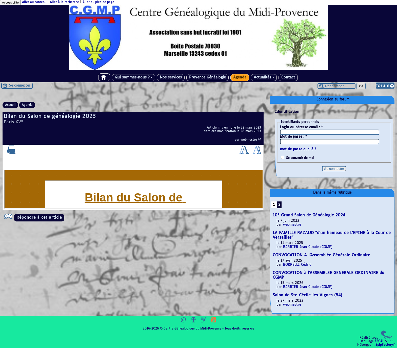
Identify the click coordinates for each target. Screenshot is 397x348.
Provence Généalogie (207, 77)
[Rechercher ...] (336, 86)
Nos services (171, 77)
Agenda (239, 77)
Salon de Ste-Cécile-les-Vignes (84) (307, 295)
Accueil (10, 105)
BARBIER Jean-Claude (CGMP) (307, 247)
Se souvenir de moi (300, 158)
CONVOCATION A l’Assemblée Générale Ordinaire (321, 255)
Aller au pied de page (98, 2)
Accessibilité (10, 2)
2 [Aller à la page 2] (279, 205)
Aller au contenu (34, 2)
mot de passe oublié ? (298, 149)
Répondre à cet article (39, 217)
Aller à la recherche (64, 2)
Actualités (264, 77)
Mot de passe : (293, 136)
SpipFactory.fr (385, 344)
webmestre (249, 139)
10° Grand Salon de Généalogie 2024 (309, 215)
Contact (288, 77)
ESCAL (379, 341)
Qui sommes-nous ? (133, 77)
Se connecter (19, 85)
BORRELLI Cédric (297, 265)
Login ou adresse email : (301, 127)
